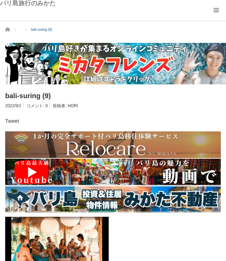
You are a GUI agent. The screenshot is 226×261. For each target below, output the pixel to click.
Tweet (12, 121)
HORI (73, 105)
